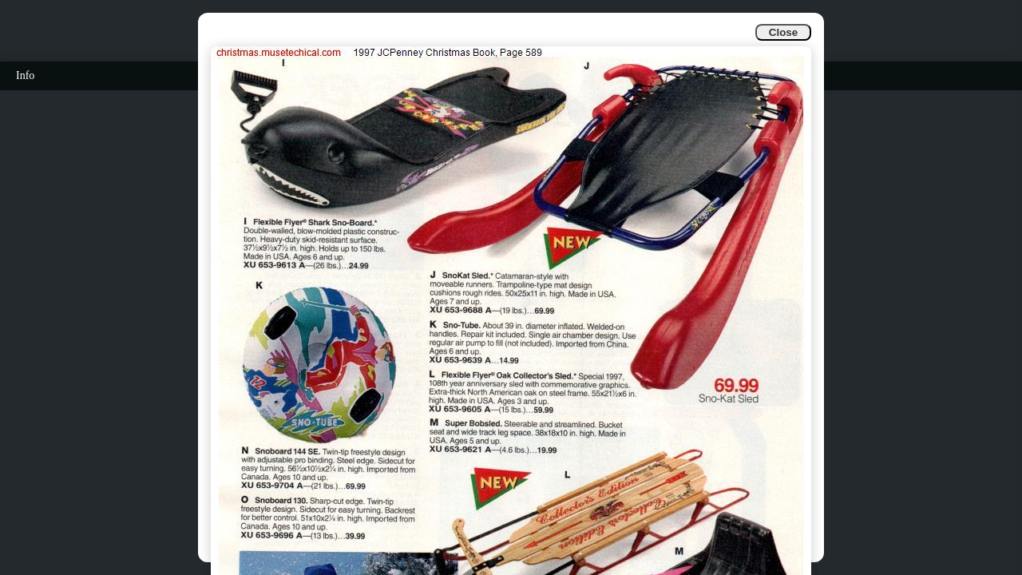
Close (783, 32)
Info (25, 75)
